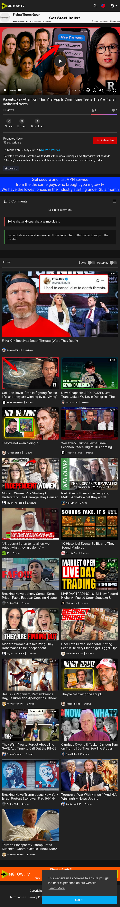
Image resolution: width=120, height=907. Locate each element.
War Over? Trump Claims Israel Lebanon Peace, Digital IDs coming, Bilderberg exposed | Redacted (87, 447)
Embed (21, 123)
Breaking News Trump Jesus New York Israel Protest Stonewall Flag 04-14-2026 (30, 798)
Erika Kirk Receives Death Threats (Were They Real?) (40, 341)
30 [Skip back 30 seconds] (88, 90)
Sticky (82, 262)
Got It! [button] (79, 899)
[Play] (5, 90)
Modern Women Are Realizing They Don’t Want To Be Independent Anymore (27, 648)
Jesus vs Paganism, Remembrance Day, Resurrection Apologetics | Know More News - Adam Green (29, 698)
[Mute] (101, 90)
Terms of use (18, 897)
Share (9, 123)
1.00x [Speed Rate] (81, 90)
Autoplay (102, 262)
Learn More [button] (57, 888)
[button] (103, 5)
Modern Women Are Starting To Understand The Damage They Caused (30, 495)
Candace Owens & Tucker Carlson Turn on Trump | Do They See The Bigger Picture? (89, 748)
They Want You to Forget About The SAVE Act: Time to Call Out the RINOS (29, 746)
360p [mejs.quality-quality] (108, 90)
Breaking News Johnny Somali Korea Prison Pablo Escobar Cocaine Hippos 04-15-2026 (29, 597)
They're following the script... (82, 694)
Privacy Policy (37, 897)
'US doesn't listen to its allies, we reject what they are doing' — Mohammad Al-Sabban (26, 547)
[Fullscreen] (114, 90)
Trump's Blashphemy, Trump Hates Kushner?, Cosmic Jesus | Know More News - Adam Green (29, 849)
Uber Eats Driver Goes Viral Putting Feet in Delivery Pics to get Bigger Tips (89, 646)
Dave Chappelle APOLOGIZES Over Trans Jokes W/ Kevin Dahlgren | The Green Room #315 (88, 397)
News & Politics (50, 150)
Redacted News (13, 138)
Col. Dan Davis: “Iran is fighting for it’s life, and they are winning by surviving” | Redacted (29, 397)
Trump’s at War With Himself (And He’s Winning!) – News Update (89, 796)
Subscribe (105, 140)
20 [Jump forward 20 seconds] (95, 90)
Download (37, 123)
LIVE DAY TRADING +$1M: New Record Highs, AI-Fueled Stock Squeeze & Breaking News (89, 597)
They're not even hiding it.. (21, 443)
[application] (60, 61)
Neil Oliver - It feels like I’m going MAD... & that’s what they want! (85, 495)
